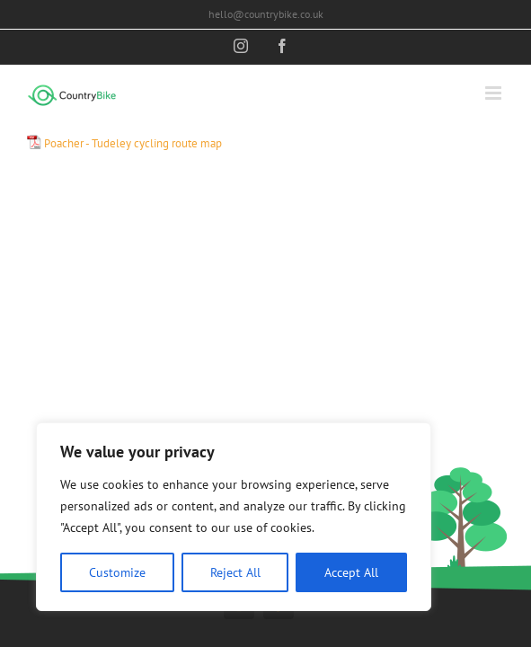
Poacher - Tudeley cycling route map (133, 143)
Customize (117, 572)
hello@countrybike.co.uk (265, 14)
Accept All (351, 572)
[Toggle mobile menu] (494, 93)
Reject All (235, 572)
